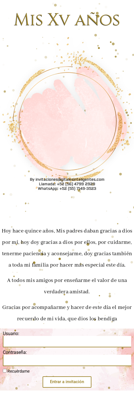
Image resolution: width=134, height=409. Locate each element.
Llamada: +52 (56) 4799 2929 (67, 6)
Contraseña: (15, 352)
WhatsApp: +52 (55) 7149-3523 (67, 11)
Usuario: (11, 333)
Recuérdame (16, 371)
